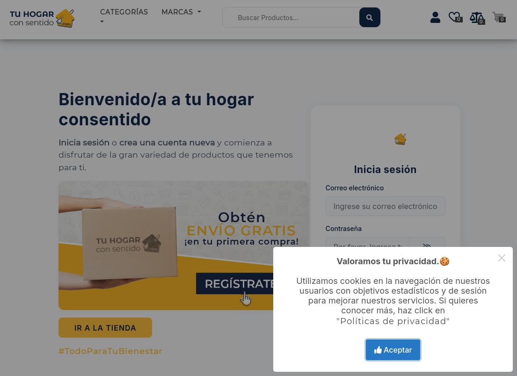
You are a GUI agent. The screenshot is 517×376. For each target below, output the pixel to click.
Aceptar (393, 349)
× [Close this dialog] (501, 257)
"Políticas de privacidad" (393, 321)
